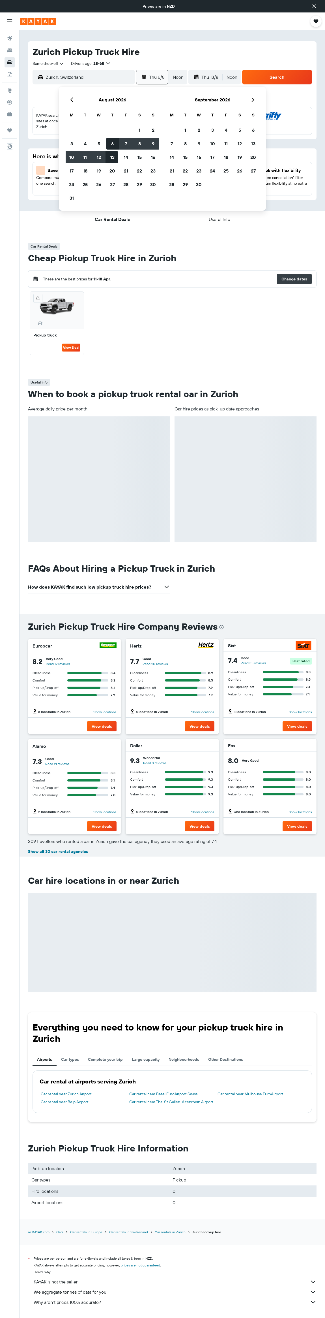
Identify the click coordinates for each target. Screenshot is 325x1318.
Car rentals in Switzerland (128, 1232)
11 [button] (85, 157)
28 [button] (125, 184)
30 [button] (153, 184)
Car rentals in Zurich (170, 1232)
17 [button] (72, 171)
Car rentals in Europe (86, 1232)
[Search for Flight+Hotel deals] (9, 74)
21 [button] (126, 171)
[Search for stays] (9, 50)
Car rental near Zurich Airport (66, 1093)
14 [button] (126, 157)
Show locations (105, 712)
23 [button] (153, 171)
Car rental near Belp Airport (65, 1101)
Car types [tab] (70, 1059)
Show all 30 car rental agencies (58, 851)
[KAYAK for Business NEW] (9, 114)
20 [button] (112, 171)
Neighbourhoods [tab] (184, 1059)
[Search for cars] (9, 62)
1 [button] (139, 130)
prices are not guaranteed (140, 1265)
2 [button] (153, 130)
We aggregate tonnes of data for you (175, 1292)
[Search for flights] (9, 38)
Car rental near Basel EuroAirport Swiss (163, 1093)
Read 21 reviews (57, 764)
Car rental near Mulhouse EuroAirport (250, 1093)
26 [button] (98, 184)
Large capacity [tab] (146, 1059)
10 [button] (71, 157)
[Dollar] (206, 745)
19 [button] (99, 171)
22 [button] (139, 171)
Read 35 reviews (253, 663)
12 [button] (99, 157)
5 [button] (99, 143)
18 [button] (85, 171)
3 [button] (71, 143)
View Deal (71, 347)
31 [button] (72, 198)
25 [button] (85, 184)
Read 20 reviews (155, 664)
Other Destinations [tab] (225, 1059)
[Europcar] (108, 646)
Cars (59, 1232)
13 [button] (112, 157)
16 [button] (153, 157)
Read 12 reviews (58, 664)
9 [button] (153, 143)
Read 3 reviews (155, 763)
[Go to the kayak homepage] (38, 21)
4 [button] (85, 143)
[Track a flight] (9, 102)
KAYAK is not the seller (175, 1281)
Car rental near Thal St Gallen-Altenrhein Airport (171, 1101)
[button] (314, 6)
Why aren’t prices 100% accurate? (175, 1302)
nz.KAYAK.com (38, 1232)
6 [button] (112, 143)
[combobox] (48, 63)
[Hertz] (205, 646)
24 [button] (71, 184)
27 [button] (112, 184)
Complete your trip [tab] (105, 1059)
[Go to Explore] (9, 90)
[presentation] (221, 627)
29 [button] (139, 184)
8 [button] (139, 143)
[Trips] (9, 130)
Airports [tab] (44, 1059)
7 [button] (126, 143)
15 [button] (139, 157)
